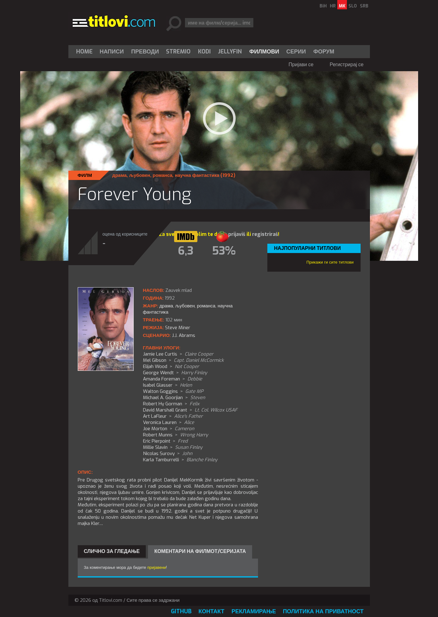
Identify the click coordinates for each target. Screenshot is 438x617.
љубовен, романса (150, 175)
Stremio (178, 51)
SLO (352, 6)
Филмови (264, 51)
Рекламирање (254, 611)
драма (119, 175)
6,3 (185, 250)
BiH (323, 6)
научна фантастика (197, 175)
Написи (112, 51)
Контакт (211, 611)
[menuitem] (85, 51)
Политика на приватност (323, 611)
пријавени (156, 567)
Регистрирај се (346, 64)
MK (342, 6)
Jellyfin (230, 51)
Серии (296, 51)
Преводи (145, 51)
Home (84, 51)
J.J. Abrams (183, 335)
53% (224, 250)
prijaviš (236, 234)
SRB (364, 6)
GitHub (181, 611)
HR (333, 6)
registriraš (265, 234)
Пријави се (300, 64)
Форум (323, 51)
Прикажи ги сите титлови (330, 262)
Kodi (204, 51)
